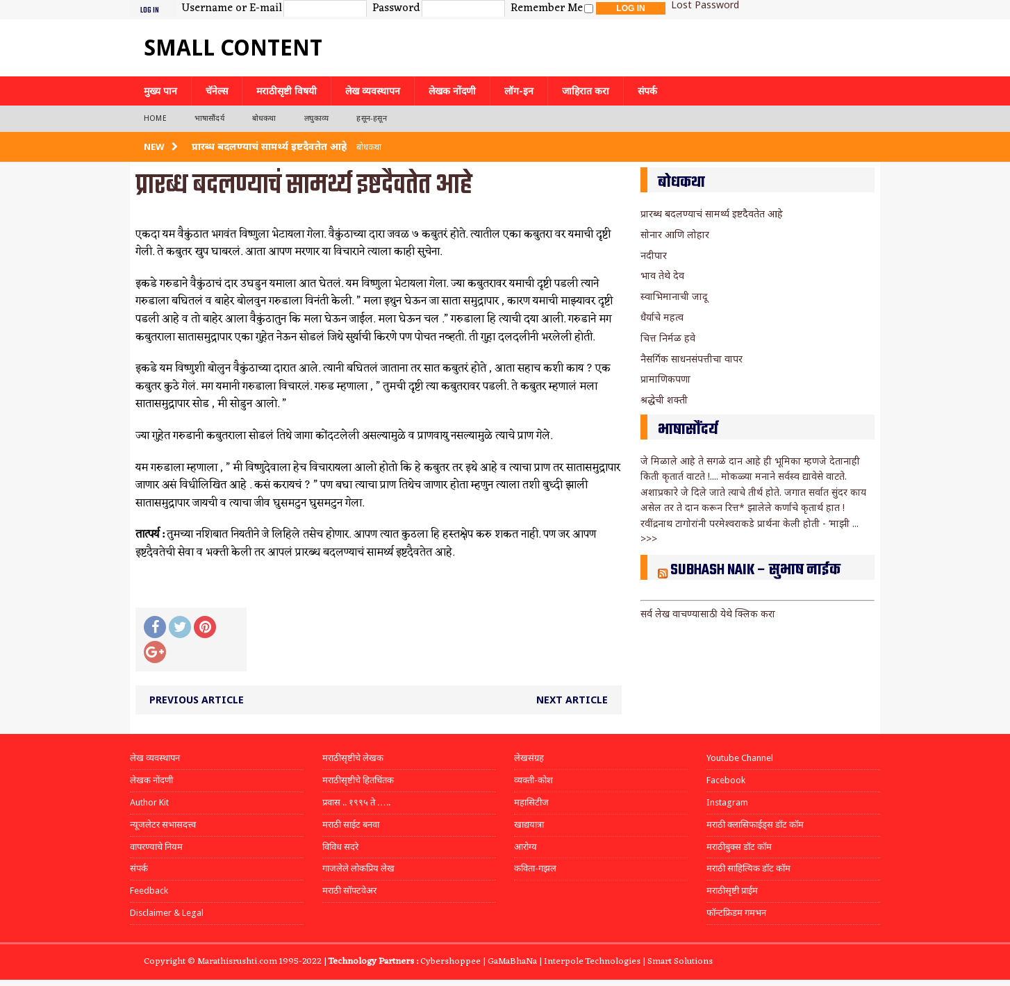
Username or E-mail (232, 9)
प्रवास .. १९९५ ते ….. (356, 802)
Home (155, 118)
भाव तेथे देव (662, 275)
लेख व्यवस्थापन (372, 91)
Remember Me (547, 9)
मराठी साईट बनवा (350, 824)
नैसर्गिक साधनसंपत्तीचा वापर (691, 358)
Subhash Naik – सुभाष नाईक (755, 570)
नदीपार (653, 255)
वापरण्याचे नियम (156, 847)
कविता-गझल (535, 868)
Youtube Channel (739, 758)
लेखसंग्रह (529, 758)
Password (396, 9)
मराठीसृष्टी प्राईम (732, 890)
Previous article (196, 699)
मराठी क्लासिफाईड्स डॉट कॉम (755, 824)
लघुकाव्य (316, 118)
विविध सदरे (340, 847)
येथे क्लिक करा (747, 613)
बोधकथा (264, 118)
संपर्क (647, 91)
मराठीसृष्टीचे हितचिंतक (358, 780)
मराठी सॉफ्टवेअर (349, 890)
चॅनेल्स (217, 91)
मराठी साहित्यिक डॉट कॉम (748, 868)
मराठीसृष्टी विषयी (286, 91)
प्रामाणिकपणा (665, 378)
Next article (572, 699)
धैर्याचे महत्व (662, 317)
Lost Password (705, 5)
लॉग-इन (518, 91)
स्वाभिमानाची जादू (673, 296)
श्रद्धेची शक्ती (664, 399)
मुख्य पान (160, 91)
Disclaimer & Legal (167, 913)
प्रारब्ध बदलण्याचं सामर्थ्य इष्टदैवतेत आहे (711, 213)
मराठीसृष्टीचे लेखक (352, 758)
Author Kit (149, 802)
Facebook (725, 780)
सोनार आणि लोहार (674, 234)
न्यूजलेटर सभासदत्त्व (163, 824)
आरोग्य (525, 847)
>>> (648, 538)
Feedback (149, 890)
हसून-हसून (371, 118)
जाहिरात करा (585, 91)
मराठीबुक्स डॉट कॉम (739, 847)
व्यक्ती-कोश (533, 780)
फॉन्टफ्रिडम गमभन (736, 913)
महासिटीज (531, 802)
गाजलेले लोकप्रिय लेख (358, 868)
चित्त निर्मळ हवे (667, 337)
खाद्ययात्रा (529, 824)
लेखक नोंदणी (452, 91)
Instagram (727, 802)
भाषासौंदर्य (209, 118)
